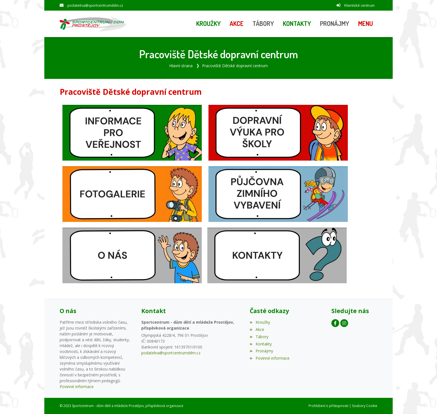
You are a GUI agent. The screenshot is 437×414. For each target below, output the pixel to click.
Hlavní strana (181, 65)
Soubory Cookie (364, 405)
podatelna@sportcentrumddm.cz (95, 5)
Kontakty (260, 344)
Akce (257, 329)
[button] (365, 24)
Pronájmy (261, 351)
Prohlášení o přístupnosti (328, 405)
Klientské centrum (359, 5)
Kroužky (260, 322)
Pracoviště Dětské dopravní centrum (235, 65)
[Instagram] (344, 323)
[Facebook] (335, 323)
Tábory (259, 336)
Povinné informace (77, 386)
